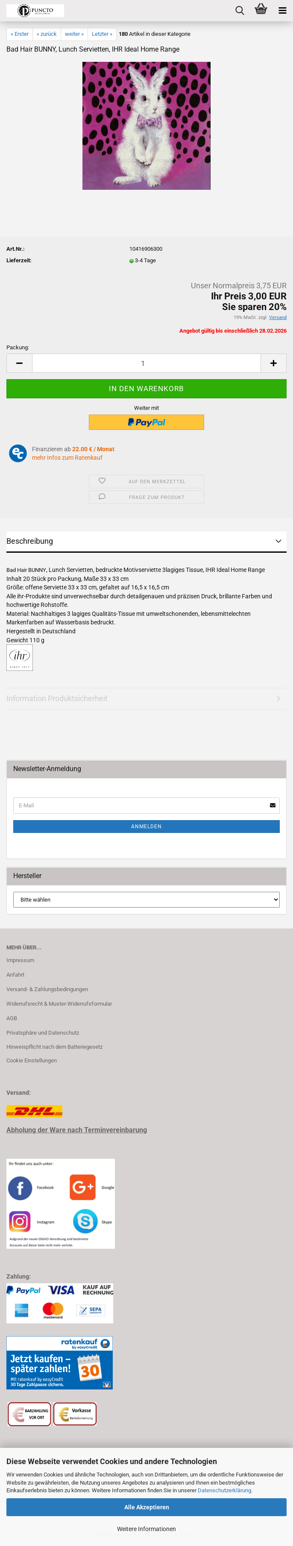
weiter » (74, 34)
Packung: (17, 347)
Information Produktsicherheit (57, 698)
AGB (11, 1018)
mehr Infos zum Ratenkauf (67, 457)
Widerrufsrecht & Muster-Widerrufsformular (59, 1004)
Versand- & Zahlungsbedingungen (47, 989)
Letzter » (102, 34)
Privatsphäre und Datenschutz (42, 1033)
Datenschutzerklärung (224, 1490)
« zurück (47, 34)
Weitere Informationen (146, 1529)
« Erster (20, 34)
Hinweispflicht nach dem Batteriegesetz (54, 1047)
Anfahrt (15, 975)
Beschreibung (29, 541)
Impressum (20, 960)
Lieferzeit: (19, 260)
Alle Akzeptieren (146, 1507)
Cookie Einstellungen (31, 1060)
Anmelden (146, 827)
